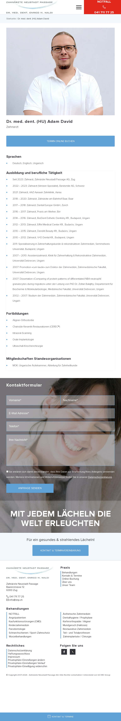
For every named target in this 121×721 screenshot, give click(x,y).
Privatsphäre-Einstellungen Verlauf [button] (26, 663)
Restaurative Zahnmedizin (77, 629)
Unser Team (68, 585)
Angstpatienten (17, 617)
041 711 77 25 (15, 596)
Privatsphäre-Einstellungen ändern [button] (26, 660)
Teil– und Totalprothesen (76, 632)
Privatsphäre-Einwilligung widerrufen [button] (27, 666)
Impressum (14, 656)
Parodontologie (17, 629)
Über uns (67, 582)
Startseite (11, 18)
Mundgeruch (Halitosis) (75, 625)
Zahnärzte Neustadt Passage (42, 675)
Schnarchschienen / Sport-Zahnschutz (29, 632)
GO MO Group (104, 675)
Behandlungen (69, 572)
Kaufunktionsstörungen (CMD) (25, 621)
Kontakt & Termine (72, 575)
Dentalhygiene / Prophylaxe (77, 617)
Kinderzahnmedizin (19, 625)
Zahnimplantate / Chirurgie (77, 636)
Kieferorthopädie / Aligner (77, 621)
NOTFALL (14, 613)
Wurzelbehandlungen (20, 636)
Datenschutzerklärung (100, 477)
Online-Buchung (70, 578)
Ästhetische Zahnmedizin (76, 613)
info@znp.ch (14, 599)
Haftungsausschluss (19, 653)
